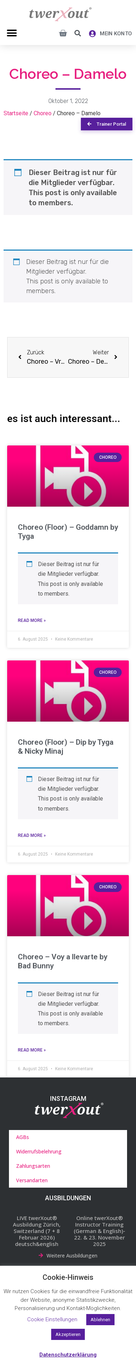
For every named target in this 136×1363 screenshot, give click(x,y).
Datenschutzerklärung (68, 1354)
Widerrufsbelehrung (39, 1151)
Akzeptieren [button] (68, 1334)
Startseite (16, 113)
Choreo (43, 113)
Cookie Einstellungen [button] (52, 1319)
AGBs (22, 1137)
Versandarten (32, 1180)
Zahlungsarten (33, 1165)
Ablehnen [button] (100, 1319)
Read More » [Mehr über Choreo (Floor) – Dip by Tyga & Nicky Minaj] (32, 835)
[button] (12, 33)
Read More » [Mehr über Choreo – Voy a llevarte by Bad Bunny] (32, 1050)
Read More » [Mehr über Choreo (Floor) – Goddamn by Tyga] (32, 620)
